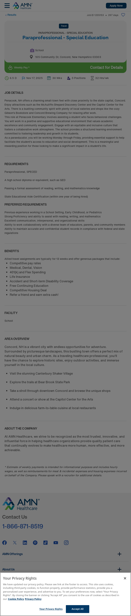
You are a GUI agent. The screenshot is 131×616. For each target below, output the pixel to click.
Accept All (78, 609)
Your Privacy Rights (51, 609)
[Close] (125, 578)
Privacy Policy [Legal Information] (33, 599)
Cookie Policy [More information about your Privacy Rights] (16, 599)
